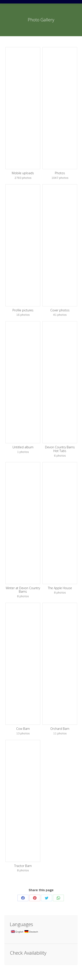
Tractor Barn (23, 866)
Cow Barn (23, 729)
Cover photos (60, 310)
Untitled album (22, 447)
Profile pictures (22, 310)
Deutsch (31, 931)
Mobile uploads (23, 173)
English (17, 931)
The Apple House (60, 588)
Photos (60, 173)
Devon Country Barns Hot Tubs (60, 449)
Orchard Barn (59, 729)
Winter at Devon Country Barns (23, 590)
